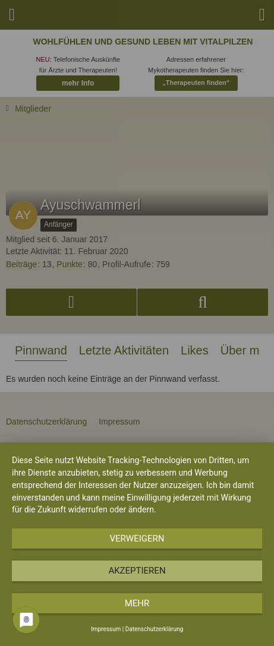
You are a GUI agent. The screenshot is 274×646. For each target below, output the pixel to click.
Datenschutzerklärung (154, 629)
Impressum (106, 629)
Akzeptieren (136, 570)
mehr (137, 603)
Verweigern (137, 538)
